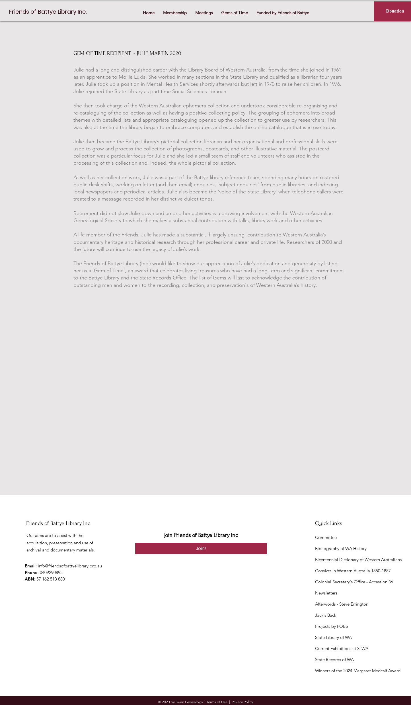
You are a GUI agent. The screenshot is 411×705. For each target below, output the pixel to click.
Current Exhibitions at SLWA (341, 648)
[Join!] (201, 548)
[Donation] (395, 11)
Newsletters (326, 593)
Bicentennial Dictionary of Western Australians (358, 559)
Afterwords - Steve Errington (341, 604)
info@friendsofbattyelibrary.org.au (70, 566)
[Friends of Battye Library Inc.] (49, 11)
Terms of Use (216, 702)
